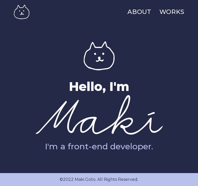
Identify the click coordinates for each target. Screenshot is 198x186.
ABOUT (139, 12)
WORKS (171, 12)
